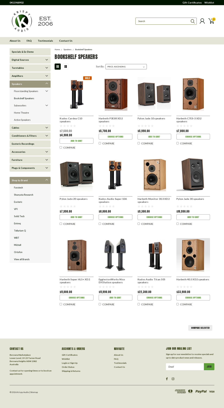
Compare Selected (200, 327)
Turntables (18, 67)
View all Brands (22, 259)
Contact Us (65, 40)
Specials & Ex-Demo (23, 51)
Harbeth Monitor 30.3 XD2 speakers (154, 200)
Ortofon (18, 252)
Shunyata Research (23, 194)
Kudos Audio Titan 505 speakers (151, 281)
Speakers (17, 84)
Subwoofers (20, 105)
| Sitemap (33, 392)
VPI (16, 209)
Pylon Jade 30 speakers (190, 198)
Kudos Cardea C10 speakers (71, 120)
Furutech (18, 187)
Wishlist (209, 2)
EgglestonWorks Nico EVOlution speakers (112, 281)
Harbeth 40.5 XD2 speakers (192, 279)
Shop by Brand (20, 180)
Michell (17, 245)
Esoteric (18, 202)
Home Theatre (21, 112)
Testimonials (45, 40)
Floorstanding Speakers (26, 91)
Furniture (17, 160)
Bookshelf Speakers (24, 98)
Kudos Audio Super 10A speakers (113, 200)
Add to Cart (76, 140)
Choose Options (115, 136)
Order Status (68, 367)
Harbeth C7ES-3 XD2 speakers (189, 120)
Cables (15, 127)
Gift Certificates (192, 2)
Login (64, 363)
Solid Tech (19, 216)
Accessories (18, 151)
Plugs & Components (23, 168)
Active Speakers (22, 119)
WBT (16, 237)
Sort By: (100, 66)
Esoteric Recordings (23, 143)
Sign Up (74, 363)
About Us (15, 40)
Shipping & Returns (71, 371)
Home (57, 49)
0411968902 (17, 2)
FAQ (29, 40)
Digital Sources (20, 59)
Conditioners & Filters (24, 135)
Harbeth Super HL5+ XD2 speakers (75, 281)
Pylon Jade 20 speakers (74, 198)
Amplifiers (17, 76)
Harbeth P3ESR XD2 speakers (111, 120)
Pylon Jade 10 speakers (151, 118)
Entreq (17, 223)
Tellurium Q (20, 230)
